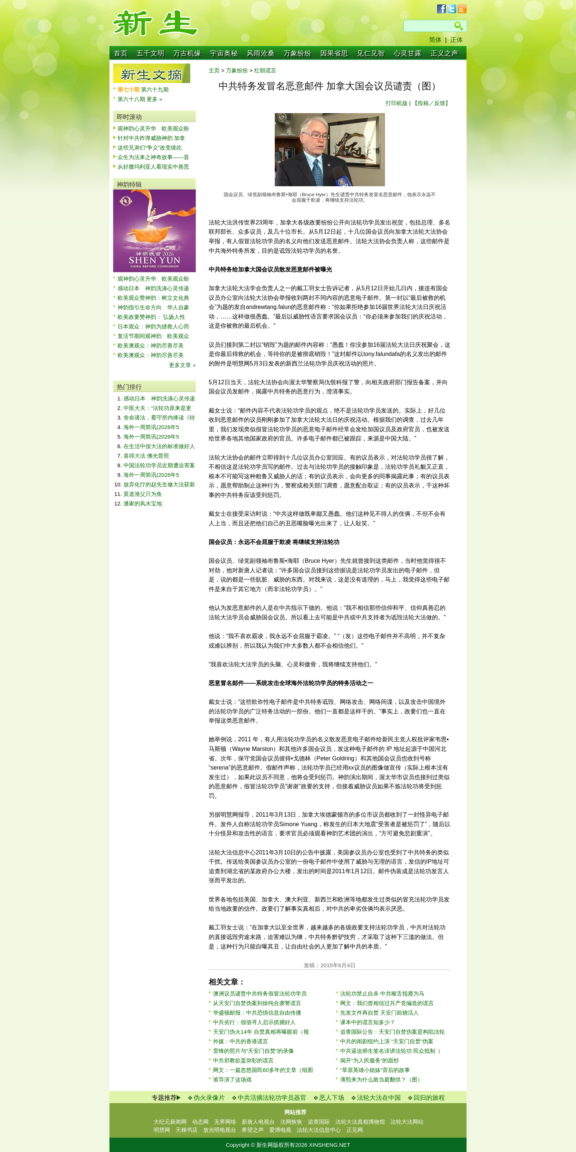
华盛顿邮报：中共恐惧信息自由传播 (257, 1012)
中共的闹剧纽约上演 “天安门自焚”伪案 (386, 1041)
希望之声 (253, 1130)
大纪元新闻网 (170, 1122)
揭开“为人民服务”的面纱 (369, 1060)
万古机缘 (187, 53)
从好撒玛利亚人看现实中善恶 (153, 166)
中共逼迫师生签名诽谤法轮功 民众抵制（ (390, 1051)
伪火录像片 (209, 1097)
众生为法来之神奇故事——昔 (153, 157)
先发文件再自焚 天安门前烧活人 (379, 1012)
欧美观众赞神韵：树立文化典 (153, 298)
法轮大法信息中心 (319, 1130)
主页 (214, 70)
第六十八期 (132, 99)
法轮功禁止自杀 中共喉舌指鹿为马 (382, 993)
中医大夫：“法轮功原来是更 (157, 408)
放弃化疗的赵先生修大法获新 (159, 484)
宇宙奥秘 (224, 53)
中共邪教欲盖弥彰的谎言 (243, 1060)
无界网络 (225, 1122)
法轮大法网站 (407, 1122)
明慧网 (162, 1130)
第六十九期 (155, 89)
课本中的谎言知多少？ (367, 1022)
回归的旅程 (429, 1097)
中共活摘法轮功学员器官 (272, 1097)
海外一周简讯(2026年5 (151, 427)
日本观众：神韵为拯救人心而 (153, 326)
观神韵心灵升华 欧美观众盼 (153, 128)
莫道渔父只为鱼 (142, 494)
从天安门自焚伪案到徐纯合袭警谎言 (257, 1003)
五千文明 (151, 53)
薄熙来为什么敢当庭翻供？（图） (381, 1079)
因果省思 (334, 53)
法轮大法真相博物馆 (360, 1122)
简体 (435, 39)
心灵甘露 (408, 53)
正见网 (354, 1130)
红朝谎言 (265, 70)
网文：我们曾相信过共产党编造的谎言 (387, 1003)
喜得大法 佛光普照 (146, 456)
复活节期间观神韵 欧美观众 (153, 336)
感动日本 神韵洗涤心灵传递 (153, 288)
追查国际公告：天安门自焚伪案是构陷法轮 (392, 1032)
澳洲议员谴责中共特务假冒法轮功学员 (260, 993)
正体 (456, 39)
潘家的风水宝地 (142, 503)
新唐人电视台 (258, 1122)
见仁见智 (371, 53)
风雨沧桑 (261, 53)
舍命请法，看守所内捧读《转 (159, 417)
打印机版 (397, 103)
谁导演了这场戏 (232, 1079)
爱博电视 (280, 1130)
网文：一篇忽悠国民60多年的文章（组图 (263, 1070)
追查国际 (319, 1122)
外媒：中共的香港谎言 (240, 1041)
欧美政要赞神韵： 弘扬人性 (151, 317)
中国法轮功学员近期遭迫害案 (159, 465)
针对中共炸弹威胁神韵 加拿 (151, 138)
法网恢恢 (291, 1122)
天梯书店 (187, 1130)
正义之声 (444, 53)
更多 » (154, 99)
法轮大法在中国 (379, 1097)
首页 (121, 53)
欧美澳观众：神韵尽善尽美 (153, 345)
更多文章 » (182, 365)
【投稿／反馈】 (431, 103)
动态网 (200, 1122)
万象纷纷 (298, 53)
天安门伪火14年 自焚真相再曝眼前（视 (261, 1032)
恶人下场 (331, 1097)
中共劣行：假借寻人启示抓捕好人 (254, 1022)
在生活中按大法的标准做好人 (159, 446)
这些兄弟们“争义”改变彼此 (150, 147)
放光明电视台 (219, 1130)
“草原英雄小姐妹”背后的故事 (375, 1070)
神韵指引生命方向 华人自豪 (153, 307)
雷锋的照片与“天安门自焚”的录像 (253, 1051)
